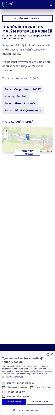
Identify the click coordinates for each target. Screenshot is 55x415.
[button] (27, 137)
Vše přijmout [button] (14, 402)
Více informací (16, 377)
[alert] (27, 383)
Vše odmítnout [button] (40, 402)
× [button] (52, 354)
